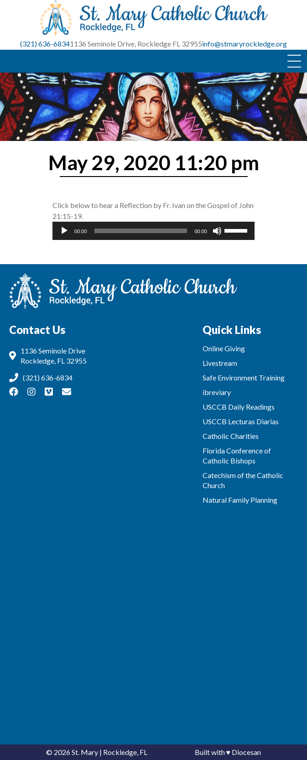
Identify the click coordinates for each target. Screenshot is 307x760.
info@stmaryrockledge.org (244, 43)
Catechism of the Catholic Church (243, 480)
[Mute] (217, 230)
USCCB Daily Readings (239, 406)
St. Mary (85, 752)
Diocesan (246, 752)
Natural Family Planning (240, 499)
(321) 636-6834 (45, 43)
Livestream (220, 363)
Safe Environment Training (244, 377)
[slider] (140, 231)
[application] (153, 231)
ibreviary (217, 392)
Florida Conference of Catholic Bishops (237, 455)
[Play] (64, 230)
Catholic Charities (231, 436)
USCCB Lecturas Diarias (241, 421)
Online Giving (224, 348)
